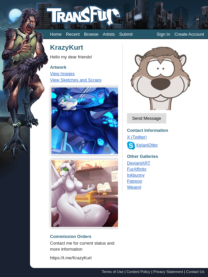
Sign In (163, 34)
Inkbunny (136, 175)
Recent (73, 34)
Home (56, 34)
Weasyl (134, 187)
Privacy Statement (168, 272)
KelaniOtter (147, 145)
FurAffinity (136, 169)
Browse (91, 34)
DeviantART (138, 163)
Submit (125, 34)
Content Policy (138, 272)
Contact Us (195, 272)
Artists (109, 34)
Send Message (146, 118)
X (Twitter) (137, 137)
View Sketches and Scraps (75, 79)
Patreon (134, 181)
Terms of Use (112, 272)
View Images (62, 73)
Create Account (189, 34)
